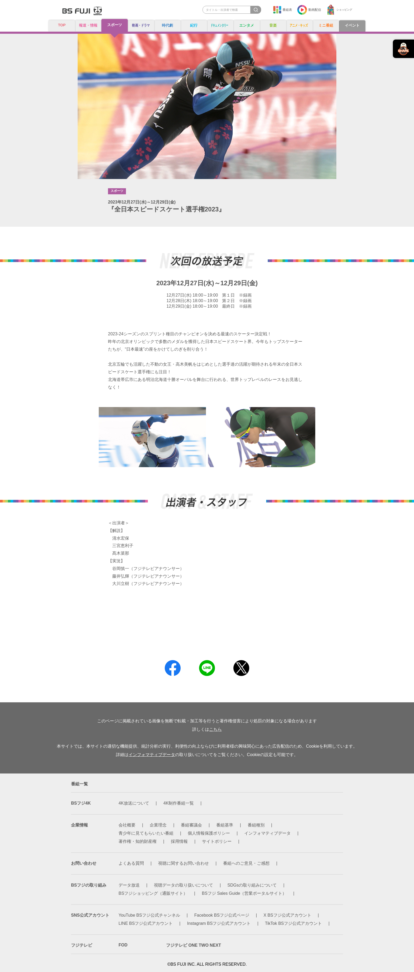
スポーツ (114, 25)
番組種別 (256, 825)
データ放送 (129, 885)
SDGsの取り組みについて (252, 885)
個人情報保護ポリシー (209, 833)
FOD (123, 945)
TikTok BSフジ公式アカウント (293, 923)
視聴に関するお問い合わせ (183, 863)
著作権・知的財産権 (138, 841)
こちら (215, 729)
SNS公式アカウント (90, 915)
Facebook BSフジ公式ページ (221, 915)
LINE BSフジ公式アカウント (146, 923)
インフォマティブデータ (152, 754)
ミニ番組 (325, 25)
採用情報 (179, 841)
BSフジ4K (81, 803)
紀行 (194, 25)
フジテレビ (81, 945)
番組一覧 (79, 784)
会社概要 (127, 825)
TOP (62, 25)
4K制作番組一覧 (178, 803)
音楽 (273, 25)
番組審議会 (191, 825)
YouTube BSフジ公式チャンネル (149, 915)
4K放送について (134, 803)
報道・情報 (88, 25)
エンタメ (246, 25)
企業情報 (79, 825)
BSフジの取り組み (88, 885)
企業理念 (158, 825)
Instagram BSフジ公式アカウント (219, 923)
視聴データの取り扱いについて (183, 885)
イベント (352, 25)
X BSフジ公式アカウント (287, 915)
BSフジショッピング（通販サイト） (153, 893)
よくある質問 (131, 863)
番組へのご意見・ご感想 (246, 863)
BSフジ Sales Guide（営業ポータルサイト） (244, 893)
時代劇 (167, 25)
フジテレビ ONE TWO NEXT (193, 945)
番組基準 (224, 825)
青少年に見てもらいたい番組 (146, 833)
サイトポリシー (217, 841)
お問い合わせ (83, 863)
